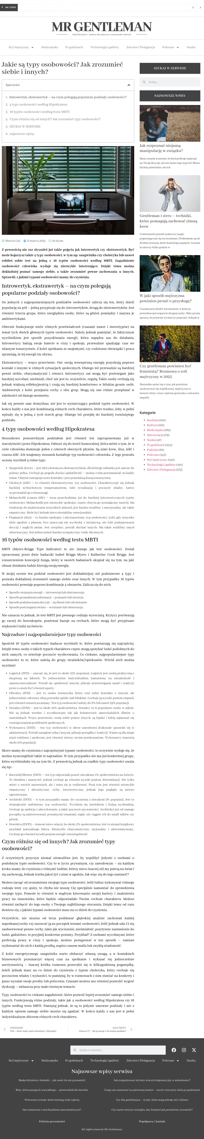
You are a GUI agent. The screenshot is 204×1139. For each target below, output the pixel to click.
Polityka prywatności (52, 1121)
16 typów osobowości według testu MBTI (39, 112)
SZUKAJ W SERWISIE (25, 126)
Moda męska (49, 47)
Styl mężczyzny (21, 47)
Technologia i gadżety (104, 47)
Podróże (152, 450)
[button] (128, 85)
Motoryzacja (155, 435)
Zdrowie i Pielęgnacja (140, 47)
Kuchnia (152, 420)
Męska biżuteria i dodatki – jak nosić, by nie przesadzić (49, 7)
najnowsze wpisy (22, 134)
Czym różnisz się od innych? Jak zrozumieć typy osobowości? (55, 119)
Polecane (170, 47)
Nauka (191, 47)
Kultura (152, 425)
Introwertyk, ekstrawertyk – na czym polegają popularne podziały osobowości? (68, 97)
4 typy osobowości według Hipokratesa (38, 104)
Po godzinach (74, 47)
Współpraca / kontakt (152, 1121)
